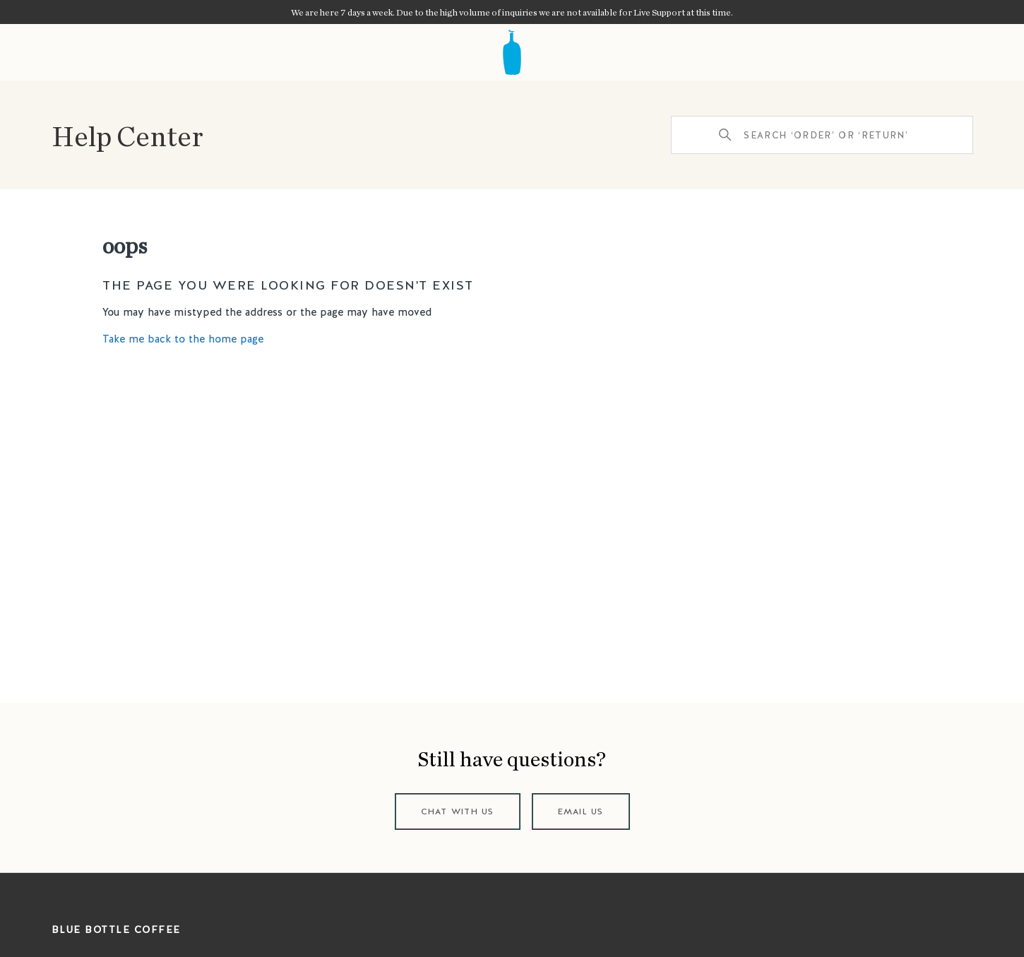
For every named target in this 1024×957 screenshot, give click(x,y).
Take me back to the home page (182, 339)
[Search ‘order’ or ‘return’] (822, 135)
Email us (581, 811)
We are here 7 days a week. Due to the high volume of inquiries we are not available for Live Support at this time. (512, 12)
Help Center (127, 135)
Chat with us (457, 811)
